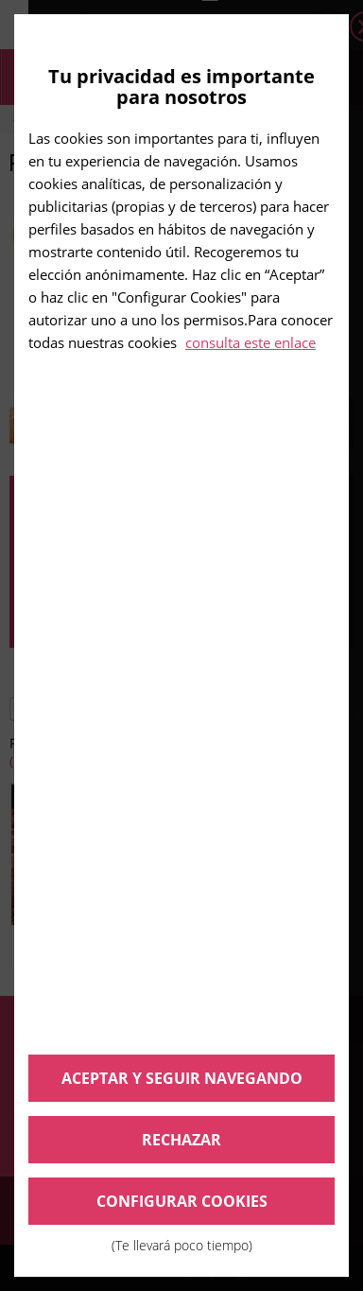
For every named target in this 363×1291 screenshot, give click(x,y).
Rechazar (181, 1139)
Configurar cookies (181, 1208)
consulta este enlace (250, 342)
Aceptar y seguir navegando (181, 1078)
